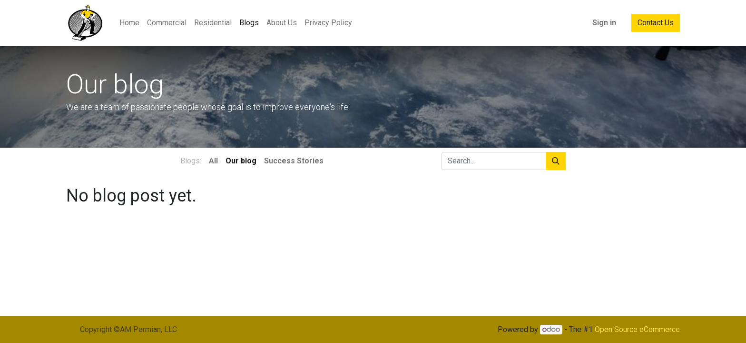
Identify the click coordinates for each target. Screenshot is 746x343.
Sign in (604, 22)
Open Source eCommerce (637, 329)
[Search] (556, 161)
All (213, 160)
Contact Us (656, 22)
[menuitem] (129, 22)
